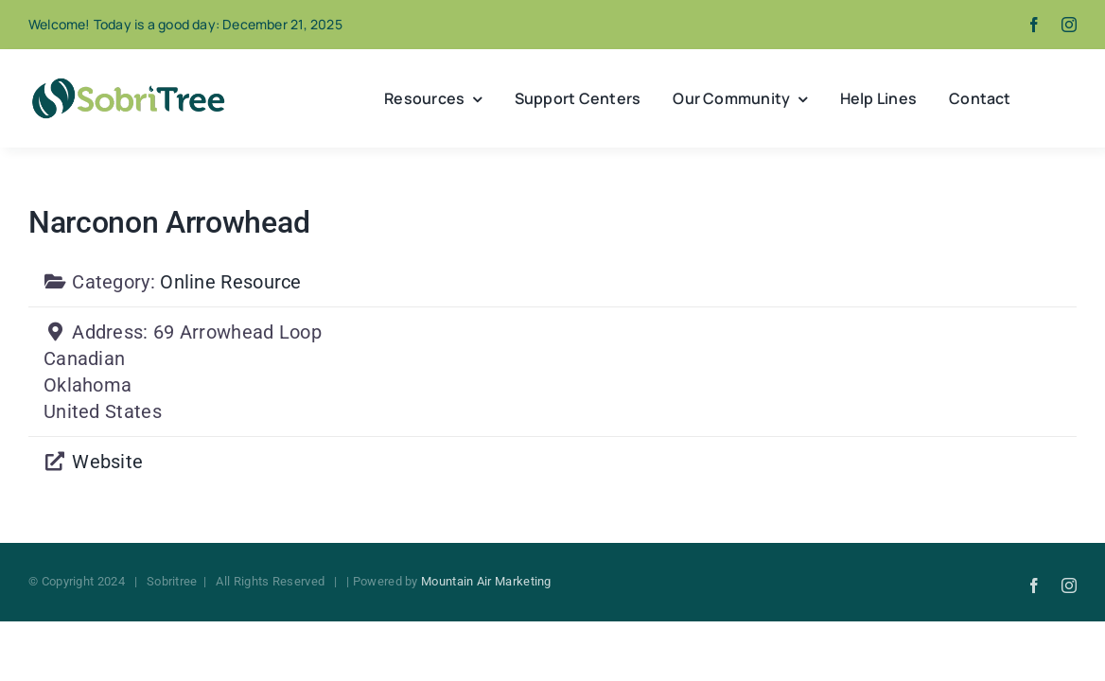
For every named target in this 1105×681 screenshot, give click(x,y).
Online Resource (231, 282)
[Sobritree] (127, 83)
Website (107, 461)
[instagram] (1069, 24)
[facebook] (1034, 24)
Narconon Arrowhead (168, 222)
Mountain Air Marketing (486, 581)
